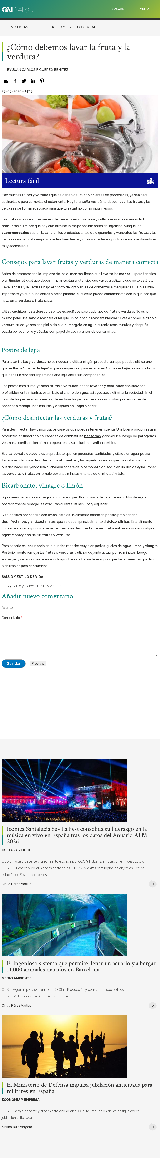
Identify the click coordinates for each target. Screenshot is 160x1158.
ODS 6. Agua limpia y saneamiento (28, 990)
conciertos (39, 875)
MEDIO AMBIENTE (16, 978)
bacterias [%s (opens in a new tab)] (92, 436)
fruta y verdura (50, 586)
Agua (42, 996)
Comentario (11, 618)
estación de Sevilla (15, 875)
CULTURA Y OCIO (16, 850)
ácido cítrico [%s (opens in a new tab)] (118, 522)
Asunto (7, 608)
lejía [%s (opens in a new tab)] (126, 368)
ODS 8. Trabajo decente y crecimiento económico (39, 861)
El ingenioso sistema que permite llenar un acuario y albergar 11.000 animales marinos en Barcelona (81, 966)
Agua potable (58, 996)
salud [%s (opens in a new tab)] (72, 208)
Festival (139, 868)
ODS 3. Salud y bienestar (20, 586)
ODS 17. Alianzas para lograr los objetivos (102, 868)
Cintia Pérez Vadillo (16, 884)
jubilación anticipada (17, 1118)
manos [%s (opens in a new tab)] (125, 274)
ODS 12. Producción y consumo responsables (89, 990)
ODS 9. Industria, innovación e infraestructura (111, 861)
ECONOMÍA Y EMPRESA (21, 1100)
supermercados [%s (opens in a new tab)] (15, 233)
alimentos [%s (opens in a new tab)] (68, 460)
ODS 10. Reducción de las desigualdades (109, 1111)
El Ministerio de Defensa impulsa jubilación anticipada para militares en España (79, 1088)
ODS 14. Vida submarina (19, 996)
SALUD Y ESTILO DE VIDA (72, 27)
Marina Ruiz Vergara (17, 1127)
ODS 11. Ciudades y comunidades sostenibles (36, 868)
